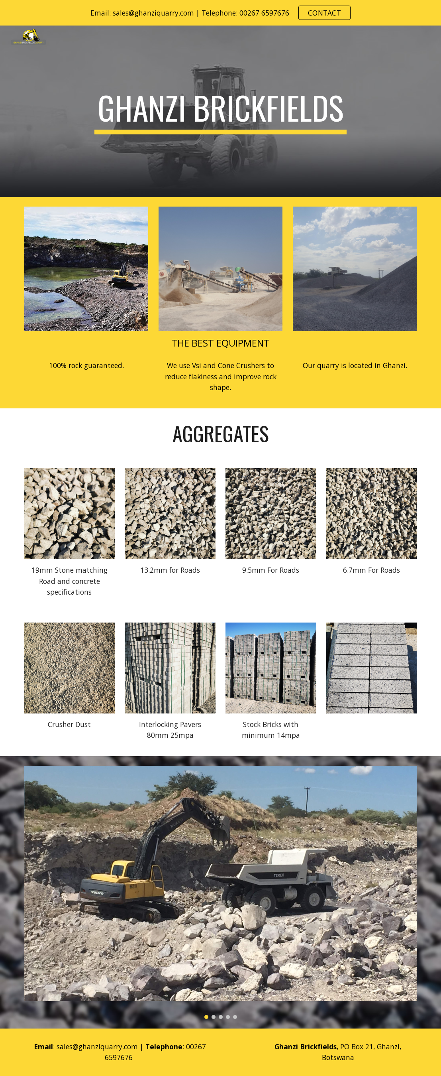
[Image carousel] (220, 892)
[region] (220, 13)
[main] (220, 111)
